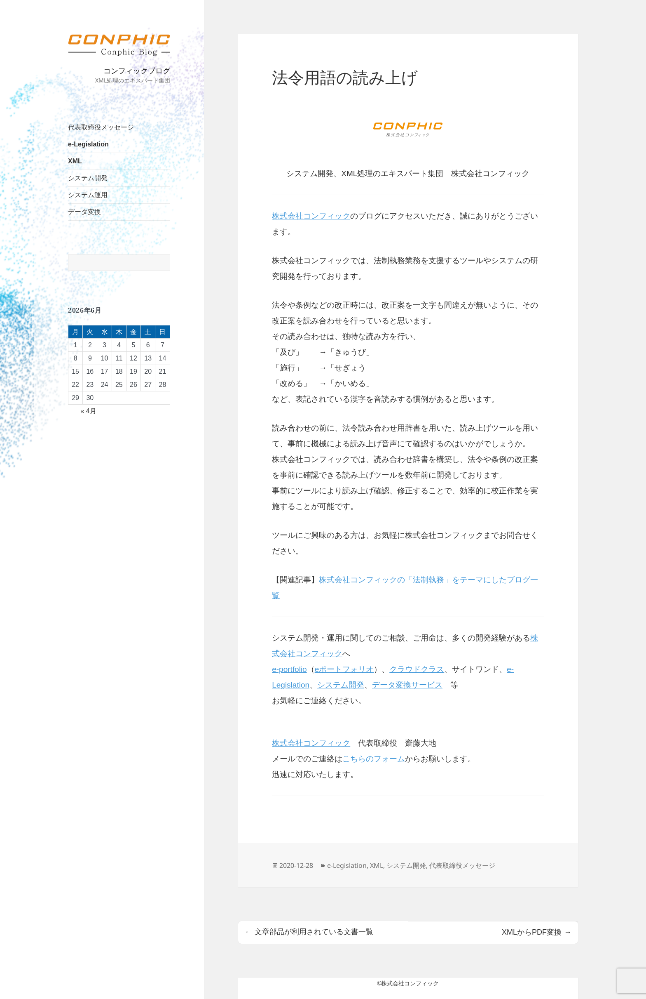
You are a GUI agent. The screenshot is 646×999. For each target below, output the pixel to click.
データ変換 (84, 211)
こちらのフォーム (373, 758)
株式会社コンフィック (311, 216)
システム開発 (88, 177)
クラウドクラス (416, 669)
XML (75, 161)
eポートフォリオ (344, 669)
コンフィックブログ (136, 70)
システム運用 (88, 194)
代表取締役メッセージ (101, 127)
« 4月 (88, 411)
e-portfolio (289, 669)
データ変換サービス (407, 685)
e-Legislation (88, 144)
